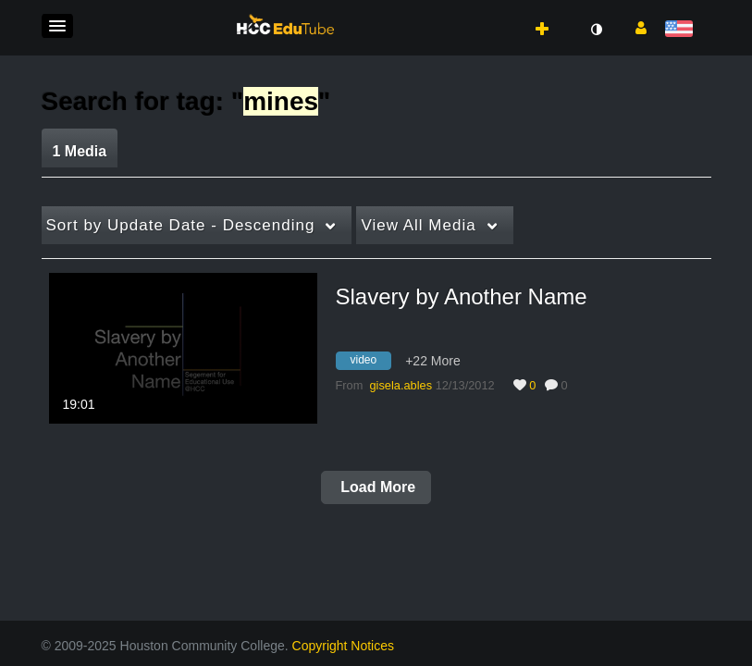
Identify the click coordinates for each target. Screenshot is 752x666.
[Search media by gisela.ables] (400, 385)
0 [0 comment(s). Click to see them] (567, 385)
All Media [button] (418, 225)
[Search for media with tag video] (371, 362)
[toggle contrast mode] (596, 29)
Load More (376, 487)
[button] (57, 26)
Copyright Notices (343, 645)
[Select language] (682, 30)
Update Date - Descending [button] (180, 225)
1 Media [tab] (80, 151)
